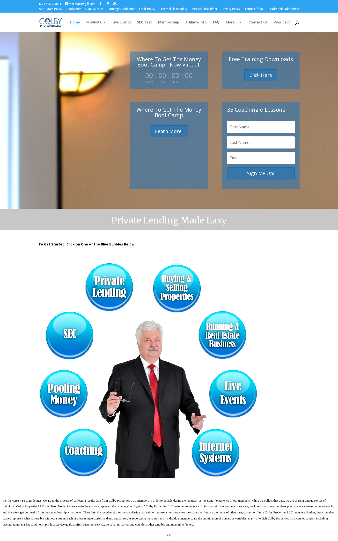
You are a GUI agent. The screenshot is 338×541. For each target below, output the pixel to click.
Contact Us (258, 22)
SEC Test (144, 22)
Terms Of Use (254, 9)
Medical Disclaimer (204, 9)
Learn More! (169, 131)
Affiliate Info (196, 22)
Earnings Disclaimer (121, 9)
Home (75, 22)
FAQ (216, 22)
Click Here (261, 75)
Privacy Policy (231, 9)
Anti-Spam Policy (50, 9)
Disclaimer (73, 9)
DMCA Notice (94, 9)
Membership (168, 22)
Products (93, 22)
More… (231, 22)
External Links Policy (173, 9)
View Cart (282, 22)
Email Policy (147, 9)
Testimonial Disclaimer (284, 9)
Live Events (121, 22)
